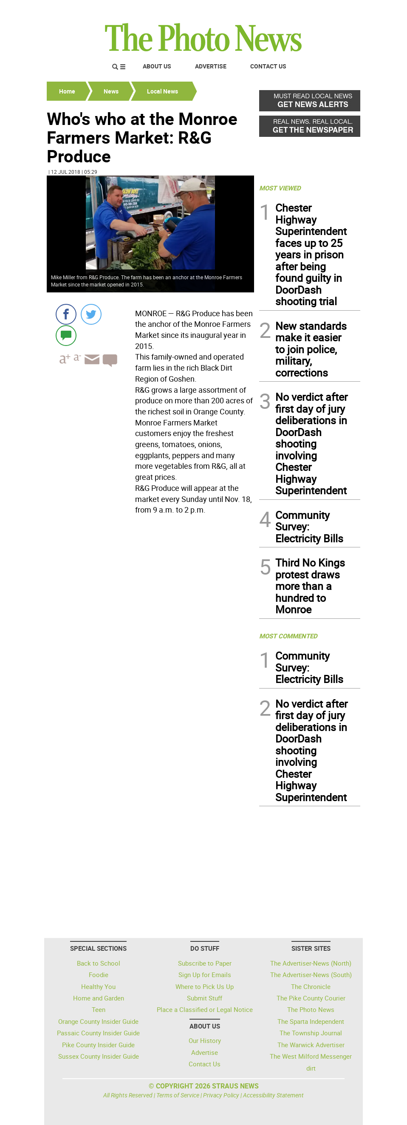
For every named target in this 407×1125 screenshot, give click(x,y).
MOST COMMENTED (288, 636)
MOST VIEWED (280, 188)
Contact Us (268, 66)
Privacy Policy (221, 1095)
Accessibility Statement (273, 1095)
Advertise (210, 66)
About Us (157, 66)
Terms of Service (177, 1095)
